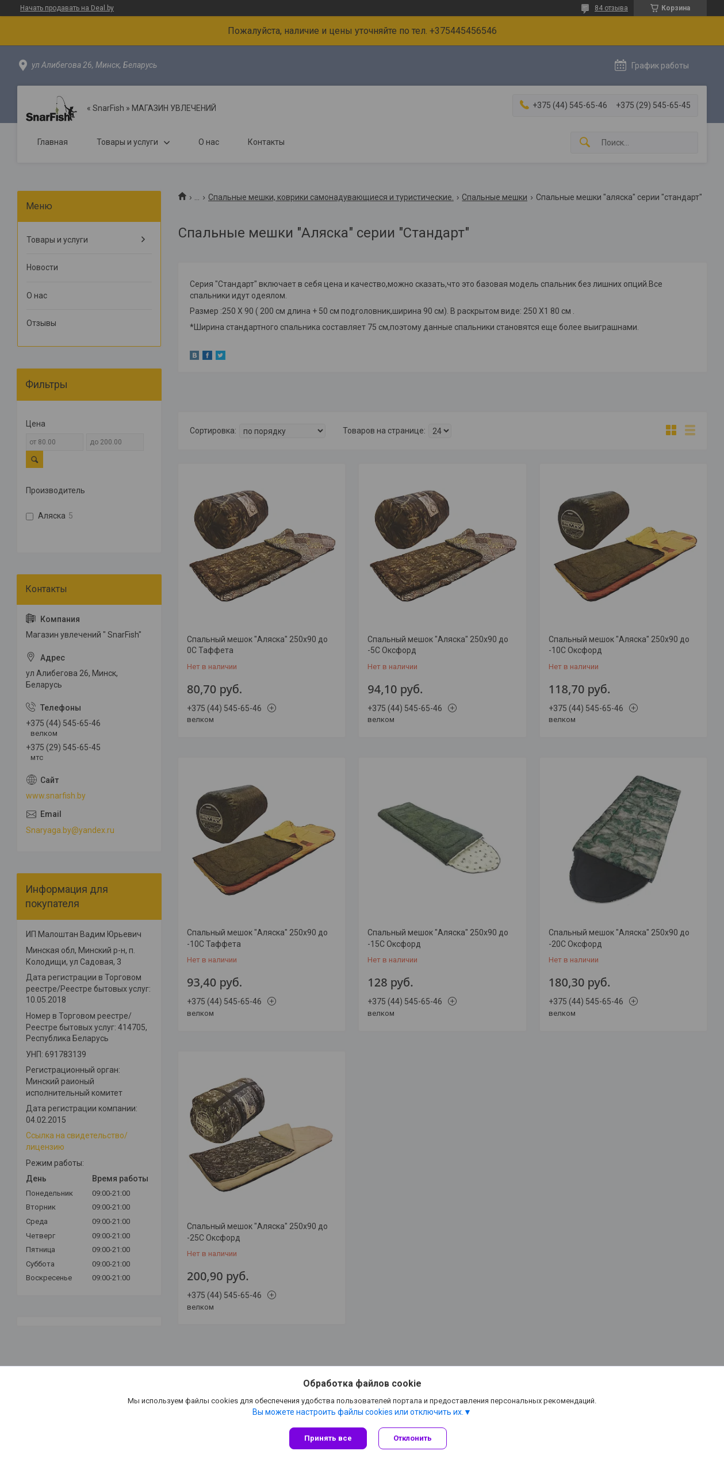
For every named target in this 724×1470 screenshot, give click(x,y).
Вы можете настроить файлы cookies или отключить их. (357, 1412)
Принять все (328, 1438)
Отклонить (412, 1438)
